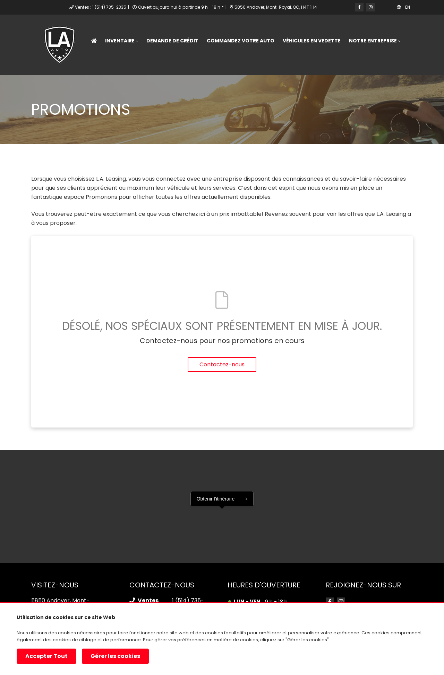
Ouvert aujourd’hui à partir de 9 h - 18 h (179, 7)
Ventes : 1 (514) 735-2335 (100, 7)
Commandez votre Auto (240, 40)
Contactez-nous (222, 364)
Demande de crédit (172, 40)
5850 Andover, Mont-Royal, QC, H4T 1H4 (273, 7)
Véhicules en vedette (312, 40)
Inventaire (120, 40)
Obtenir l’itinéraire (216, 499)
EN (407, 7)
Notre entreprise (373, 40)
